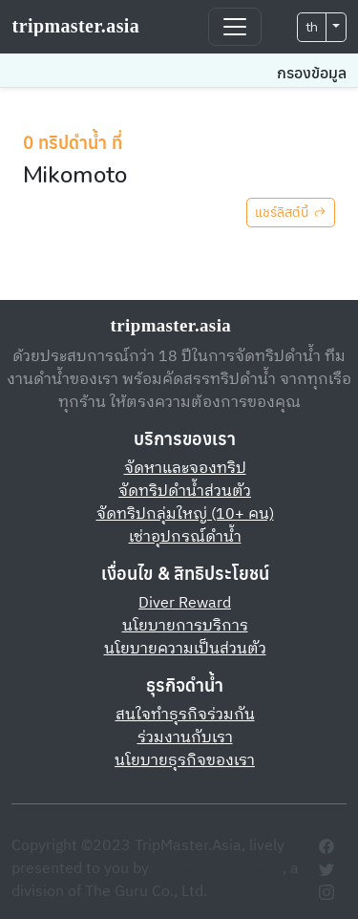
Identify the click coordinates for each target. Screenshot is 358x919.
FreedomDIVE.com (218, 869)
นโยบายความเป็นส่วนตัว (185, 649)
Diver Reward (184, 603)
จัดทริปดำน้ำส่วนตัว (184, 491)
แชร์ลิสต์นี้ (290, 212)
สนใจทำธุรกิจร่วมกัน (185, 715)
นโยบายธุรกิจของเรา (185, 761)
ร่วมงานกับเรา (185, 738)
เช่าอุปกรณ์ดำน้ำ (185, 537)
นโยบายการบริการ (185, 626)
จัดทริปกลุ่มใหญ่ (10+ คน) (185, 514)
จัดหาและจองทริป (185, 468)
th (311, 27)
